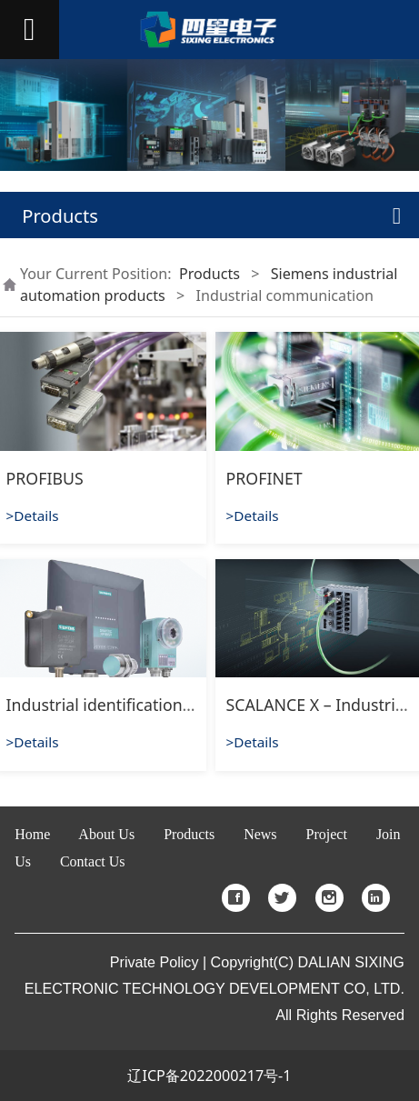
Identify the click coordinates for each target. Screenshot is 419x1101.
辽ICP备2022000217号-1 (209, 1076)
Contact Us (92, 861)
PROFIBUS (45, 478)
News (260, 834)
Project (326, 834)
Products (209, 274)
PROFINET (264, 478)
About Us (106, 834)
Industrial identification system (123, 705)
